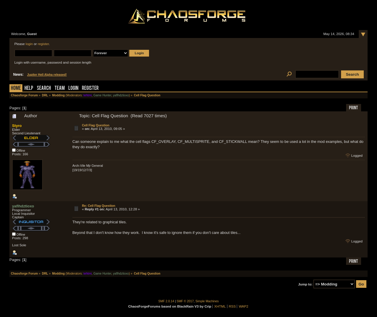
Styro (17, 125)
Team (59, 88)
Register (90, 88)
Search (44, 88)
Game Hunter (102, 95)
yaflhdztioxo (121, 95)
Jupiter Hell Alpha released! (47, 74)
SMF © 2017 (185, 301)
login (29, 44)
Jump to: (305, 284)
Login (73, 88)
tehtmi (87, 95)
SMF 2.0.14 (166, 301)
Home (16, 88)
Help (28, 88)
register (43, 44)
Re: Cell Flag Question (98, 205)
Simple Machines (207, 301)
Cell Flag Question (95, 125)
